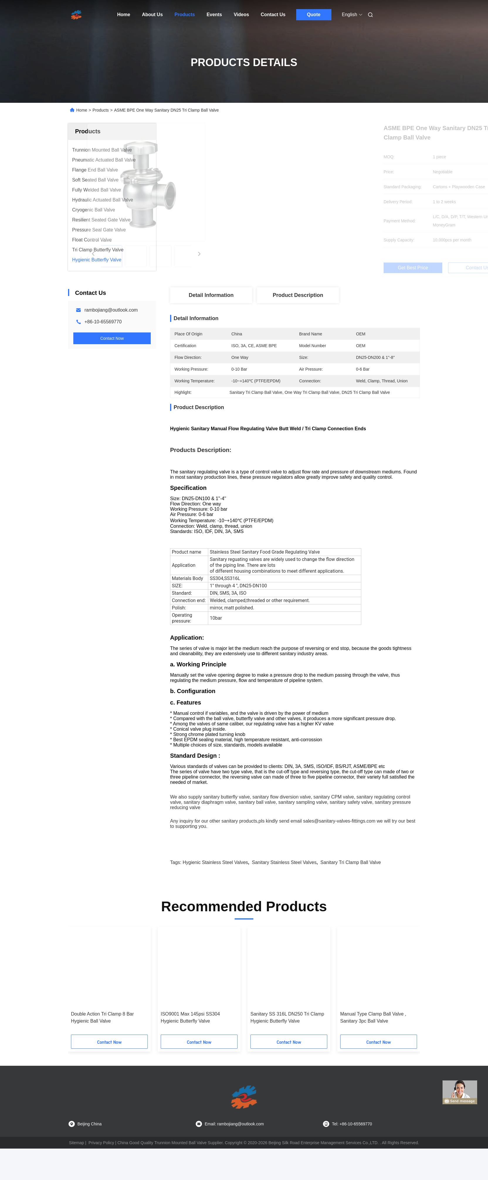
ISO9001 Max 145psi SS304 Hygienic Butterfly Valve (190, 1049)
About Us (152, 14)
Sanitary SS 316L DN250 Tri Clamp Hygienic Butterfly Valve (287, 1049)
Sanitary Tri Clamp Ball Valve (351, 893)
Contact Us (273, 14)
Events (214, 14)
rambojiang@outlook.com (111, 309)
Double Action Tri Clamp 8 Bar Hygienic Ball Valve (102, 1049)
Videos (241, 14)
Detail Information (211, 295)
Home (123, 14)
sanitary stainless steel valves (284, 893)
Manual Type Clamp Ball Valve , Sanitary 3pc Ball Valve (373, 1049)
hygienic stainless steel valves (215, 893)
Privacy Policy (101, 1174)
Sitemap (76, 1174)
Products (184, 14)
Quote (313, 14)
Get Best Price (327, 267)
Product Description (298, 295)
